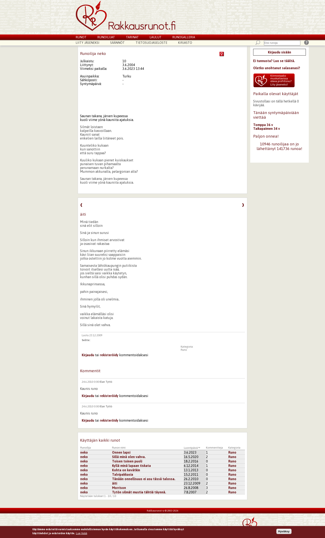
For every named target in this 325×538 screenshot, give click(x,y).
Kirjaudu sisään (279, 52)
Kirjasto (185, 42)
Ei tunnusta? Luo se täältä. (274, 61)
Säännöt (117, 42)
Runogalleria (183, 37)
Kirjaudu (88, 355)
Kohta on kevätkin (126, 470)
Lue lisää (81, 534)
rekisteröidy (109, 355)
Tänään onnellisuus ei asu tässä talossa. (143, 479)
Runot (81, 37)
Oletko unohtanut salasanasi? (276, 68)
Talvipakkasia (122, 474)
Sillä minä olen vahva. (129, 457)
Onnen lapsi (121, 452)
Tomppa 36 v (263, 125)
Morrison (119, 488)
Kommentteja (214, 447)
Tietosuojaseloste (151, 42)
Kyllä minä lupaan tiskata (131, 466)
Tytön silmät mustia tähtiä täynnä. (139, 492)
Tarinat (132, 37)
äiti (114, 483)
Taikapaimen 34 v (266, 128)
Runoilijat (106, 37)
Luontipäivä (192, 447)
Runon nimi (119, 447)
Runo (184, 349)
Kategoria (234, 447)
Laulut (156, 37)
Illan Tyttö (106, 381)
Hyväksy (284, 532)
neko (84, 452)
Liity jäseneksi (87, 42)
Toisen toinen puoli (127, 461)
